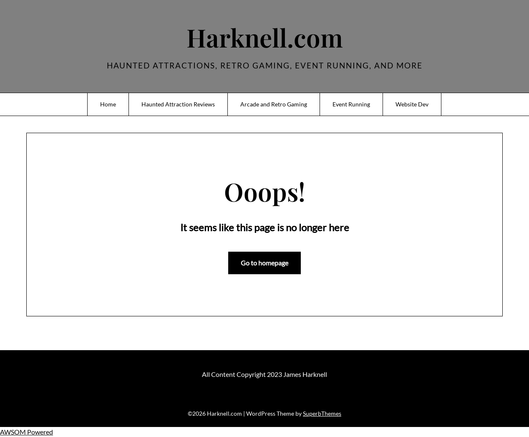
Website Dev (411, 104)
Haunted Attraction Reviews (178, 104)
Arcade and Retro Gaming (273, 104)
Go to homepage (264, 263)
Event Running (351, 104)
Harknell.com (264, 37)
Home (108, 104)
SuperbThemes (322, 413)
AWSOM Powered (26, 432)
